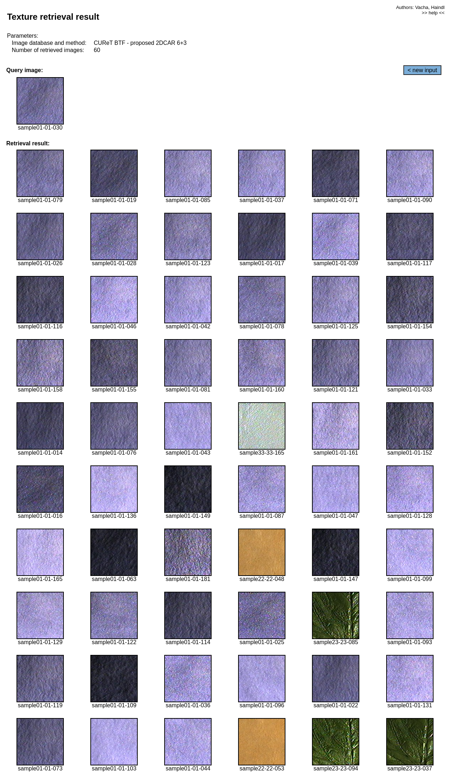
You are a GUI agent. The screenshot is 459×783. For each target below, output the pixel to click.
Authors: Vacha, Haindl (420, 7)
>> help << (433, 12)
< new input (422, 70)
